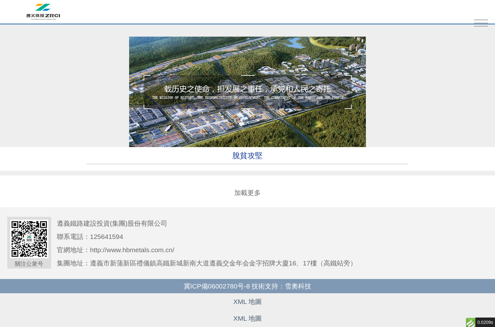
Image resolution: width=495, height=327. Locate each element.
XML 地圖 (247, 301)
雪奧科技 (298, 286)
